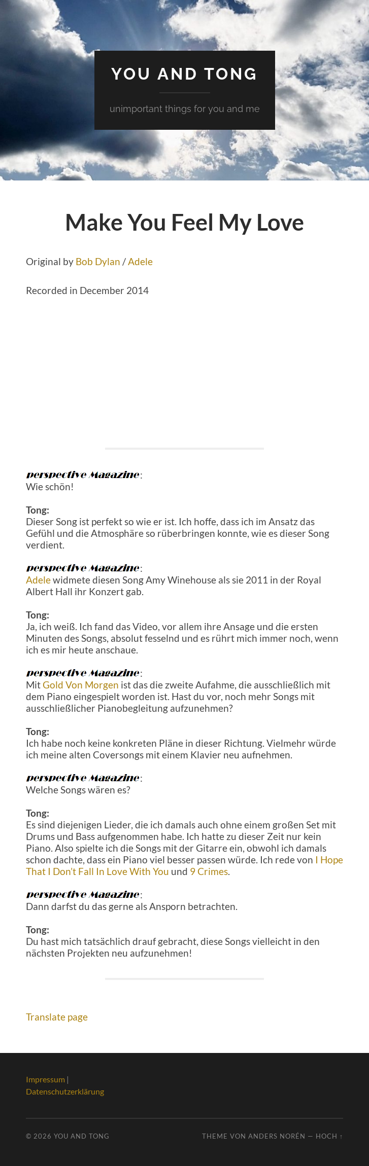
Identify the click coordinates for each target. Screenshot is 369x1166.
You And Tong (184, 73)
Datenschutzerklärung (65, 1091)
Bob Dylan (98, 261)
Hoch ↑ (329, 1136)
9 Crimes (209, 871)
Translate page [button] (57, 1017)
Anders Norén (277, 1136)
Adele (140, 261)
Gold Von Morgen (81, 684)
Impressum (45, 1079)
